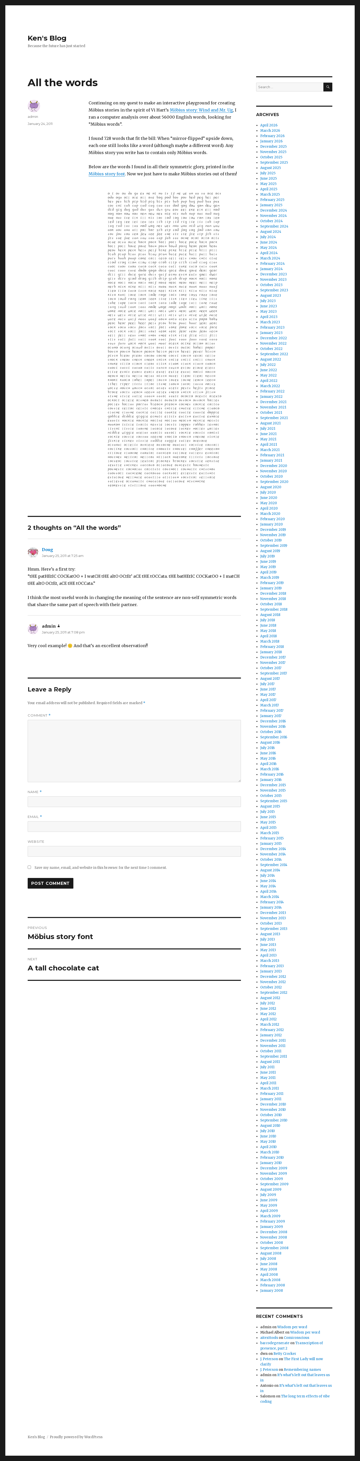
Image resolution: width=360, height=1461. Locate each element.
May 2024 (268, 248)
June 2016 (268, 753)
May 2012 (268, 1014)
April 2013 (268, 955)
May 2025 (268, 184)
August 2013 (270, 934)
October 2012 (271, 987)
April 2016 (268, 764)
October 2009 (271, 1179)
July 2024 (268, 237)
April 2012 (268, 1019)
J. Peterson (269, 1359)
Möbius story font (107, 173)
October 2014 (271, 859)
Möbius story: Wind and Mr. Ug (201, 110)
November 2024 (273, 216)
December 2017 (273, 657)
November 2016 (273, 726)
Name (35, 792)
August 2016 (270, 742)
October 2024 (271, 221)
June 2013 (268, 945)
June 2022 (268, 370)
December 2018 (273, 593)
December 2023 (273, 274)
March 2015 (269, 833)
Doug (47, 549)
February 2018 (272, 647)
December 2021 (273, 402)
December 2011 (273, 1040)
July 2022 (268, 365)
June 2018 (268, 625)
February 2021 (272, 455)
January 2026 (271, 141)
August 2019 (270, 551)
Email (35, 817)
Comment (39, 715)
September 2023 (274, 290)
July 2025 (267, 173)
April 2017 (268, 700)
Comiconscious (296, 1338)
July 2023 (268, 301)
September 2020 (274, 482)
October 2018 (271, 604)
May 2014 (268, 886)
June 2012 (268, 1008)
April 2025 (268, 189)
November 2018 (273, 599)
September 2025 (274, 162)
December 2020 (273, 466)
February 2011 (271, 1094)
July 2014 (267, 875)
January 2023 (271, 333)
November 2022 (273, 343)
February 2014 (272, 902)
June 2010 (268, 1136)
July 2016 (267, 748)
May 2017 (267, 694)
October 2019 (271, 540)
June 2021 (268, 434)
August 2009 (270, 1189)
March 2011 (269, 1088)
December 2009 (273, 1168)
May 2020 (268, 503)
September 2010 (273, 1120)
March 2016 (269, 769)
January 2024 (271, 269)
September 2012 (273, 992)
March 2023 (270, 322)
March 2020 (270, 514)
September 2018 (273, 609)
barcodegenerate (274, 1343)
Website (36, 841)
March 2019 (269, 577)
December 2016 (273, 721)
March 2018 (269, 641)
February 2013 (272, 966)
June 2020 (268, 498)
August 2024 (270, 232)
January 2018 (271, 652)
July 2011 (267, 1067)
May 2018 (268, 631)
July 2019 (267, 556)
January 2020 (271, 524)
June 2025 (268, 178)
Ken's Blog (47, 38)
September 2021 (274, 418)
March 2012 (269, 1024)
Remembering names (302, 1370)
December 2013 (273, 913)
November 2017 (272, 663)
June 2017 (268, 689)
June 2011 (268, 1072)
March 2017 (269, 705)
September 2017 (273, 673)
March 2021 (270, 450)
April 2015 (268, 828)
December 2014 (273, 849)
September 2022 (274, 354)
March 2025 (270, 194)
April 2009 (269, 1211)
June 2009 (268, 1200)
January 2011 (270, 1099)
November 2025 (273, 152)
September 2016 (273, 737)
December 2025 (273, 146)
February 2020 (272, 519)
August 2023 (270, 295)
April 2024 (269, 253)
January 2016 (271, 780)
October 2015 (271, 796)
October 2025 (271, 157)
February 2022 (272, 391)
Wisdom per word (292, 1327)
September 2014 (273, 865)
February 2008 (272, 1285)
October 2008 (271, 1243)
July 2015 (267, 812)
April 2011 (268, 1083)
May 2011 (267, 1078)
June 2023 (268, 306)
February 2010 (272, 1157)
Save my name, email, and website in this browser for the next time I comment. (101, 868)
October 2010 (271, 1115)
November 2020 (273, 471)
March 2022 (270, 386)
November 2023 (273, 279)
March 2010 (269, 1152)
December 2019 (273, 530)
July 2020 (268, 492)
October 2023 (271, 285)
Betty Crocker (284, 1354)
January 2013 (271, 971)
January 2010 (271, 1163)
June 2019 (268, 561)
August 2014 (270, 870)
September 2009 (274, 1184)
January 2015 (271, 843)
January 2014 (271, 907)
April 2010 (268, 1147)
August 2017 (270, 679)
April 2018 (268, 636)
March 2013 (269, 961)
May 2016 (268, 758)
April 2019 (268, 572)
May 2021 (268, 439)
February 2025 (272, 200)
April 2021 (268, 444)
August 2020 (270, 487)
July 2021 (267, 428)
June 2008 (268, 1264)
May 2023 (268, 311)
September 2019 (273, 546)
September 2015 (273, 801)
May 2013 (268, 950)
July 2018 (267, 620)
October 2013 (271, 923)
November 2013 (273, 918)
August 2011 (270, 1062)
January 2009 (271, 1227)
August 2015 (270, 806)
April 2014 (268, 891)
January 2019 (271, 588)
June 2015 (268, 817)
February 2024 (272, 263)
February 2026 (272, 136)
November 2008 (273, 1237)
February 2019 (272, 583)
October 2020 (271, 476)
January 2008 (271, 1290)
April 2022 (268, 381)
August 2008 (270, 1253)
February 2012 (272, 1030)
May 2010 (268, 1141)
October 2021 (271, 412)
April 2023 (268, 317)
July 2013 (267, 939)
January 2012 (271, 1035)
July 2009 (268, 1195)
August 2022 (270, 359)
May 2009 (268, 1205)
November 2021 (273, 407)
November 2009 (273, 1173)
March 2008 (270, 1280)
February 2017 (271, 710)
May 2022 (268, 375)
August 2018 (270, 615)
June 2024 (268, 242)
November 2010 (273, 1110)
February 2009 (272, 1221)
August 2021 (270, 423)
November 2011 (272, 1046)
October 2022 (271, 349)
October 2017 (270, 668)
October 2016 (271, 732)
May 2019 (268, 567)
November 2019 (273, 535)
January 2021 (271, 460)
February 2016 (272, 774)
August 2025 (270, 168)
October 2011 (270, 1051)
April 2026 (268, 125)
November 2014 (273, 854)
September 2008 (274, 1248)
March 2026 (270, 130)
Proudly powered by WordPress (76, 1437)
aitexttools (269, 1338)
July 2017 (267, 684)
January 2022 (271, 397)
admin (33, 117)
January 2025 (271, 205)
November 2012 (273, 982)
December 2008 (273, 1232)
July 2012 (267, 1003)
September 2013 (273, 929)
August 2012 (270, 998)
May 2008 (268, 1269)
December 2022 (273, 338)
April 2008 (269, 1274)
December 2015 (273, 785)
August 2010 (270, 1125)
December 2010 (273, 1104)
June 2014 (268, 881)
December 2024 (273, 210)
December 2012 (273, 977)
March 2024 (270, 258)
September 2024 (274, 226)
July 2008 (268, 1259)
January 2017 (270, 716)
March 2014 (269, 897)
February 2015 (272, 838)
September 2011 (273, 1056)
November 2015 (273, 790)
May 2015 (268, 822)
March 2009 (270, 1216)
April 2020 (269, 508)
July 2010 (267, 1131)
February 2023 (272, 327)
